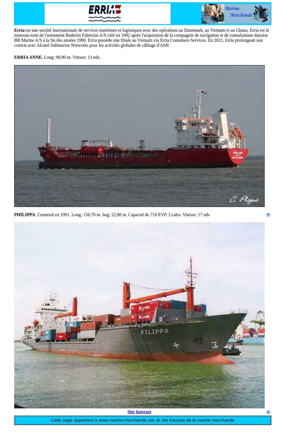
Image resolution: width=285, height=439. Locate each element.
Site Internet (139, 412)
